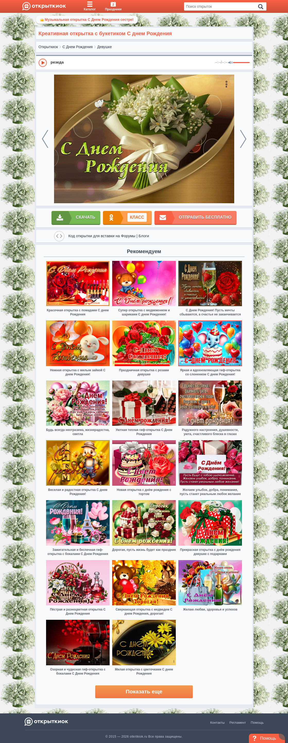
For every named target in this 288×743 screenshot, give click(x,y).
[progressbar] (241, 63)
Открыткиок (48, 47)
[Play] (43, 63)
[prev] (45, 139)
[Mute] (230, 62)
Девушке (104, 47)
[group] (144, 62)
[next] (243, 139)
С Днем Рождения (78, 47)
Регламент (238, 722)
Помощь (257, 722)
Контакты (217, 722)
